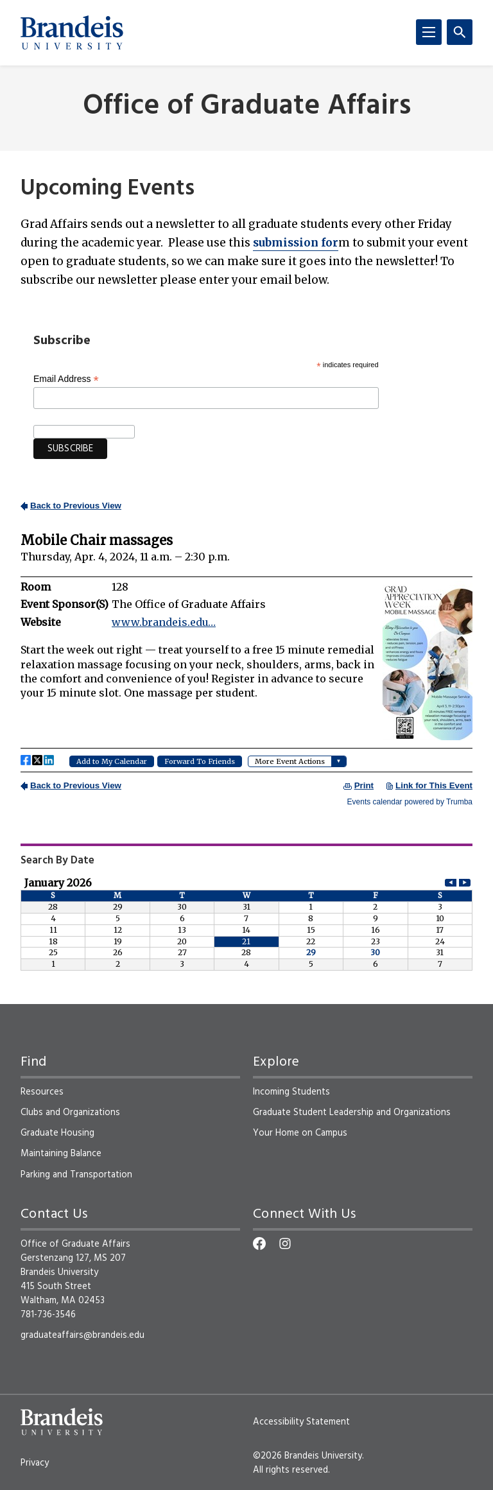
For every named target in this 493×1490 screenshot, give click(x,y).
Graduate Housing (57, 1133)
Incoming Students (291, 1092)
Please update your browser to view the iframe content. (246, 652)
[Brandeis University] (72, 32)
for (295, 243)
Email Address (66, 379)
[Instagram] (285, 1243)
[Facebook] (259, 1243)
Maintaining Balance (61, 1153)
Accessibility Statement (301, 1422)
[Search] (459, 32)
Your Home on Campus (300, 1133)
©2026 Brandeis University (307, 1456)
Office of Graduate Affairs (247, 107)
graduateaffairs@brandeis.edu (82, 1335)
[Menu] (429, 32)
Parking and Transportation (76, 1174)
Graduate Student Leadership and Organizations (352, 1112)
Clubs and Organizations (70, 1112)
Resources (42, 1092)
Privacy (35, 1463)
